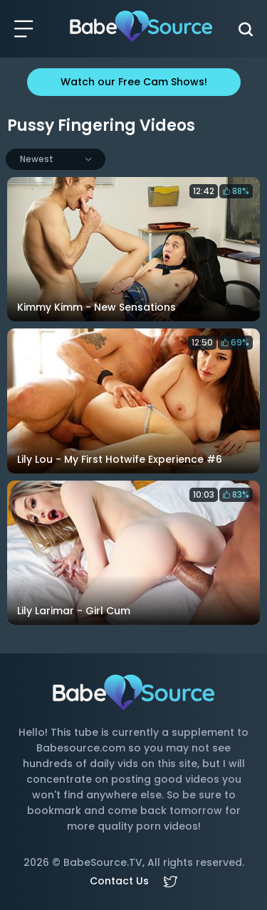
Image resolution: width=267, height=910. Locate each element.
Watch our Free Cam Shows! (134, 82)
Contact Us (119, 881)
